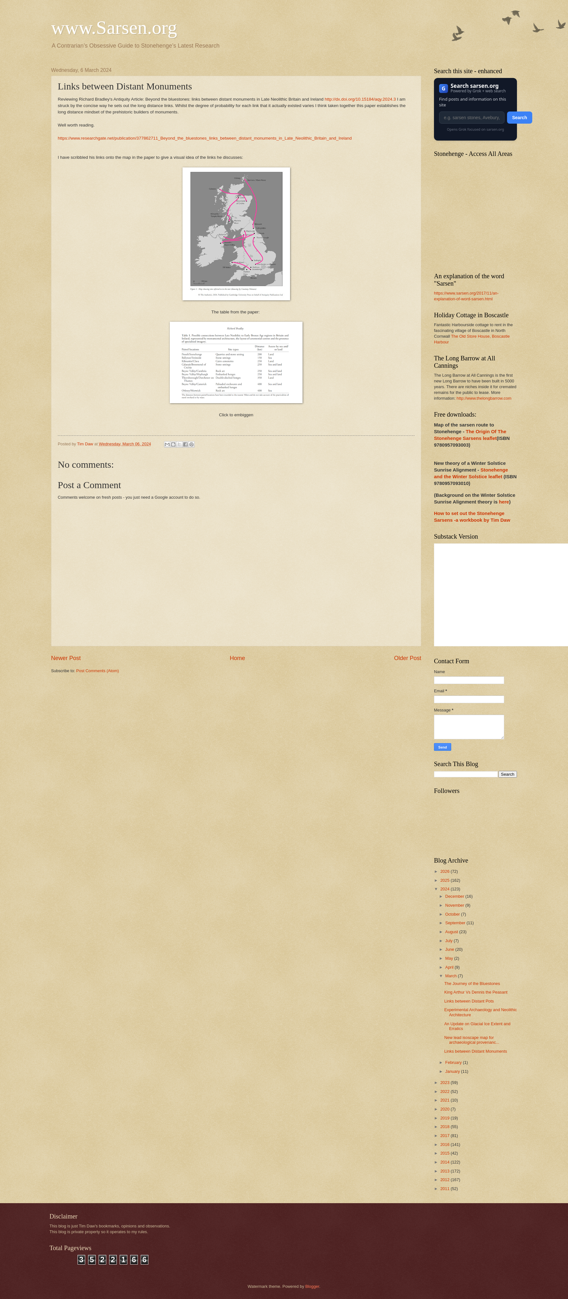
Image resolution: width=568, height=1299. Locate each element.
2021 (445, 1100)
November (455, 905)
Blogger (312, 1286)
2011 (445, 1188)
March (451, 975)
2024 (445, 889)
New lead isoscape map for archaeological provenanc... (471, 1040)
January (453, 1071)
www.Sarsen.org (114, 27)
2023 (445, 1082)
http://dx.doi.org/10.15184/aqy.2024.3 (360, 99)
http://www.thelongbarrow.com (484, 398)
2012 (445, 1179)
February (454, 1062)
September (456, 922)
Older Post (407, 658)
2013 (445, 1171)
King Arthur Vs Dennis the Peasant (475, 992)
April (449, 967)
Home (237, 658)
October (453, 914)
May (449, 958)
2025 (445, 880)
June (450, 949)
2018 (445, 1126)
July (449, 940)
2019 (445, 1118)
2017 (445, 1135)
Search (519, 117)
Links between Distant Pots (469, 1001)
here (504, 501)
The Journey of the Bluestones (472, 983)
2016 (445, 1144)
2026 (445, 871)
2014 (445, 1162)
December (455, 896)
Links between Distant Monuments (475, 1051)
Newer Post (66, 658)
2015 (445, 1153)
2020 (445, 1109)
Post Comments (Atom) (97, 670)
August (452, 931)
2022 (445, 1091)
